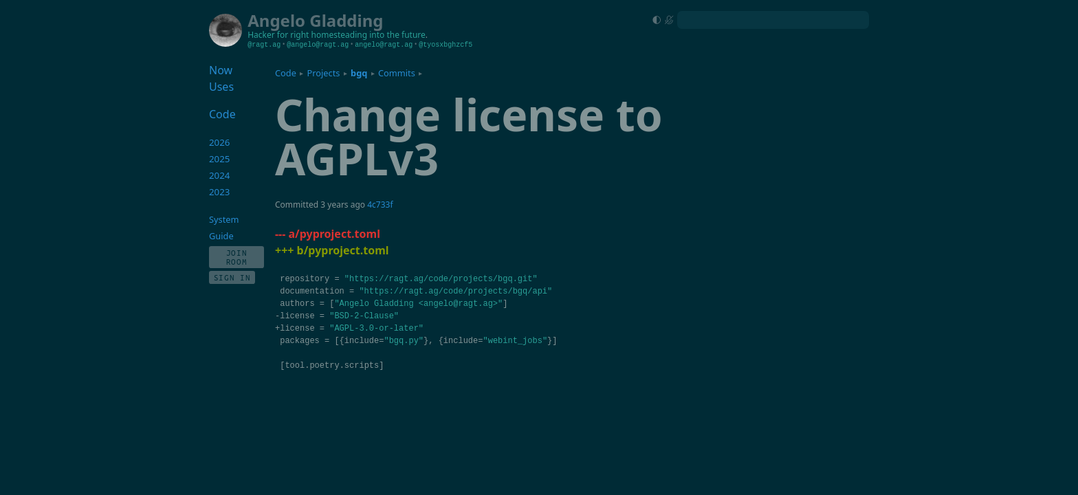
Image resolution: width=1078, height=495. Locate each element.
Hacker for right (278, 35)
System (224, 219)
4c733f (380, 204)
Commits (396, 73)
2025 (219, 159)
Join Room (237, 257)
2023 (219, 192)
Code (285, 73)
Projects (323, 73)
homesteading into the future (368, 35)
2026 (219, 142)
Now (220, 70)
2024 (219, 175)
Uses (221, 86)
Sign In (232, 277)
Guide (221, 236)
